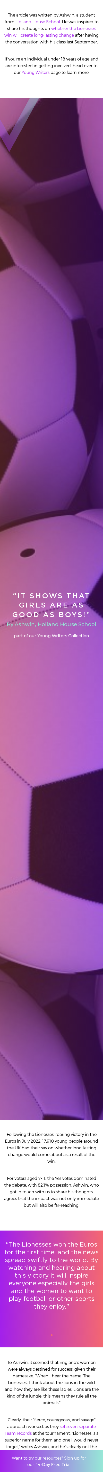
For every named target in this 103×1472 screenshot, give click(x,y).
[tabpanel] (51, 1280)
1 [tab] (53, 1336)
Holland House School (37, 21)
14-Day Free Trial (53, 1464)
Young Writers (35, 72)
